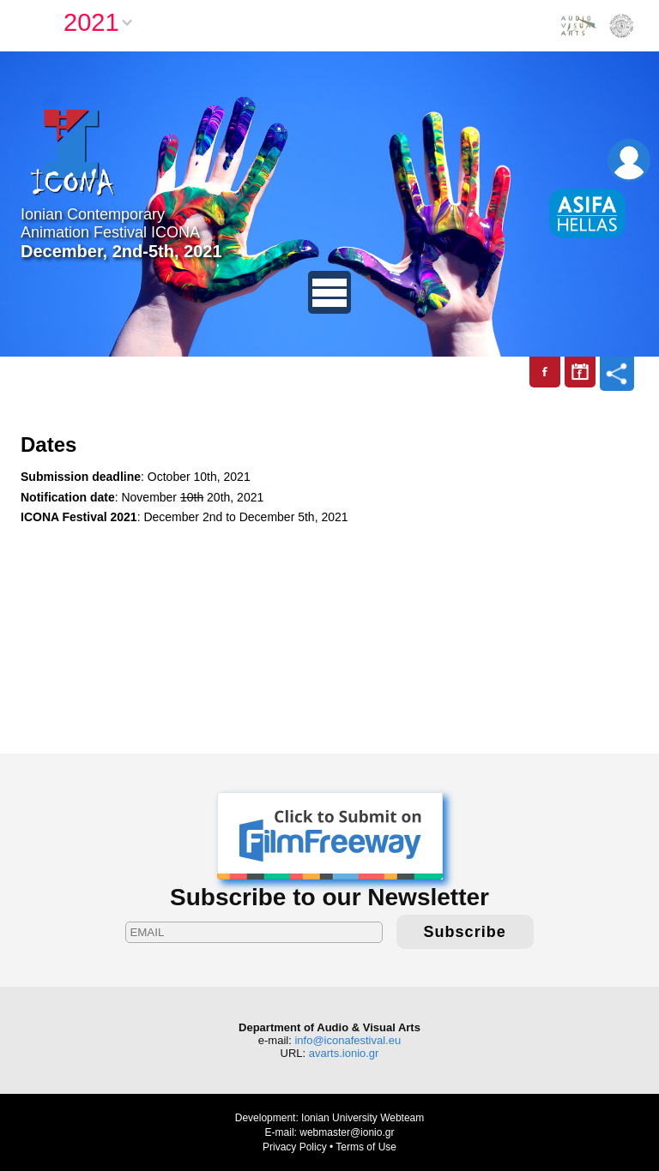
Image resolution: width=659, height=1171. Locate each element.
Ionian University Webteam (362, 1118)
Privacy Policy (295, 1147)
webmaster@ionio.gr (346, 1132)
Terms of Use (366, 1147)
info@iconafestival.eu (347, 1040)
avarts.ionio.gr (344, 1053)
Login (629, 160)
